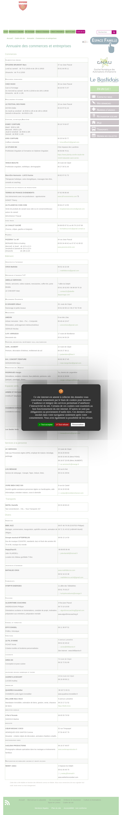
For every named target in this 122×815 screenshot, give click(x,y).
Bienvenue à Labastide (16, 31)
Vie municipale (29, 31)
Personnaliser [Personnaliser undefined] (78, 424)
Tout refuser (62, 424)
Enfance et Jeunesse (42, 31)
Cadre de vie (81, 31)
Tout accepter (46, 424)
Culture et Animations (57, 31)
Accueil (6, 31)
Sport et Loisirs (70, 31)
